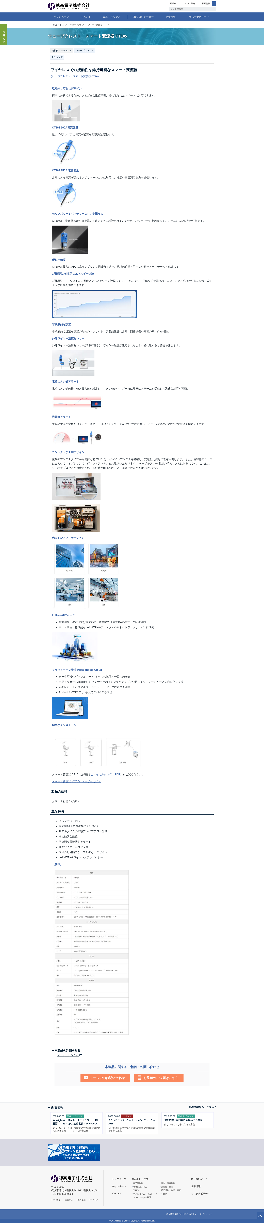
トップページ (49, 25)
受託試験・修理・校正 (171, 1190)
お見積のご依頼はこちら (160, 1078)
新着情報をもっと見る (201, 1107)
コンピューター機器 (142, 1197)
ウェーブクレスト (84, 50)
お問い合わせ (4, 36)
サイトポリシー (191, 1214)
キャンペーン (61, 16)
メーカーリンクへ (68, 1055)
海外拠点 (82, 1200)
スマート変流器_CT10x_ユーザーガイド (76, 781)
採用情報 (206, 4)
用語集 (173, 4)
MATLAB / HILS (140, 1187)
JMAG (136, 1190)
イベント (86, 16)
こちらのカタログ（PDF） (106, 774)
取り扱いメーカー (144, 16)
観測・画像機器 (168, 1183)
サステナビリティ (199, 16)
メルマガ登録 (189, 4)
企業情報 (171, 16)
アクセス (94, 1200)
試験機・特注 (167, 1187)
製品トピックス (112, 16)
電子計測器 (138, 1183)
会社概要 (56, 1200)
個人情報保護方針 (174, 1214)
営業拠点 (69, 1200)
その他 (164, 1194)
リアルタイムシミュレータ (145, 1194)
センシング (57, 57)
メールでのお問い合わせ (107, 1078)
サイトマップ (206, 1214)
